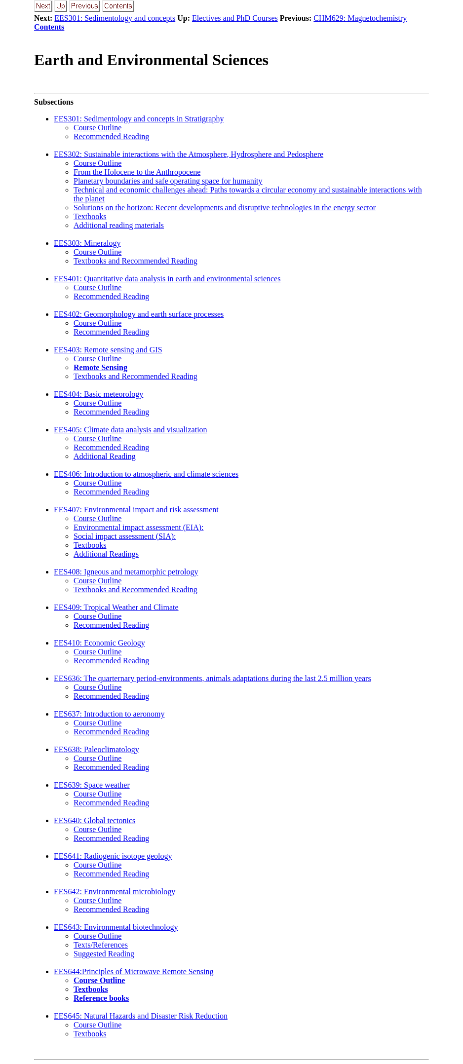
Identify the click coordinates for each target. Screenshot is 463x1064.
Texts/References (101, 945)
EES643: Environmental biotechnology (116, 927)
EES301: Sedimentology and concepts (114, 18)
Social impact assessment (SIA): (125, 536)
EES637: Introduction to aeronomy (109, 714)
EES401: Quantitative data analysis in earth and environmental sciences (167, 278)
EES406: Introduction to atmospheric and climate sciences (146, 474)
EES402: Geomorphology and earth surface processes (139, 314)
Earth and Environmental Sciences (151, 60)
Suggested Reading (104, 954)
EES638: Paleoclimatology (96, 749)
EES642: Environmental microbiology (114, 891)
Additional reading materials (119, 225)
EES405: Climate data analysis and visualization (130, 429)
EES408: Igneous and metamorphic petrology (126, 572)
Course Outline (97, 127)
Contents (49, 27)
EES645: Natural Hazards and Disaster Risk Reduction (141, 1016)
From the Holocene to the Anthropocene (137, 172)
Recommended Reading (111, 136)
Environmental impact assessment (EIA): (138, 527)
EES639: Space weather (92, 785)
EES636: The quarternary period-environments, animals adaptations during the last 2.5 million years (212, 678)
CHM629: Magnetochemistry (360, 18)
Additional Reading (105, 456)
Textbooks (90, 216)
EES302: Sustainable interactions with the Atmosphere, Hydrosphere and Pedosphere (188, 154)
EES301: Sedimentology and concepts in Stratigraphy (139, 118)
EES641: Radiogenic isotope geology (113, 856)
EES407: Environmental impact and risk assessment (136, 509)
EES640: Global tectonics (94, 820)
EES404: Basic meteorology (98, 394)
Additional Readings (106, 554)
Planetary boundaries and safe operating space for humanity (168, 181)
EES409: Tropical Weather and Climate (116, 607)
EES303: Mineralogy (87, 243)
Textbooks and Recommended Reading (135, 261)
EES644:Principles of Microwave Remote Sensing (134, 971)
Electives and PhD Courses (235, 18)
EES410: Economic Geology (99, 643)
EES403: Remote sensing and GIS (108, 349)
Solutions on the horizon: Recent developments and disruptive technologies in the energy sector (225, 207)
